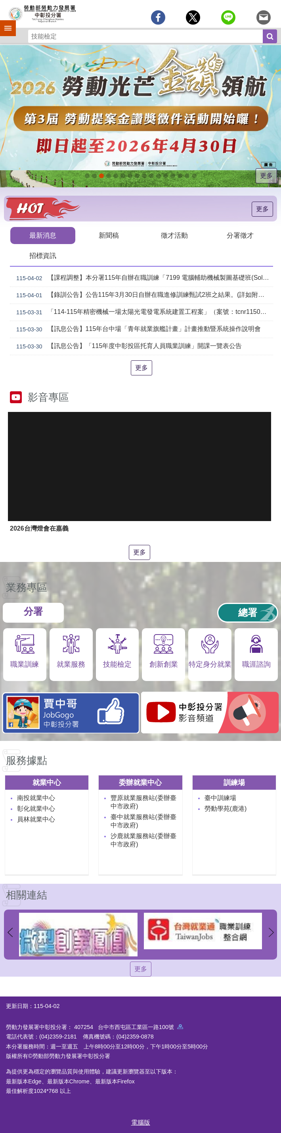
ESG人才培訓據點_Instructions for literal (122, 175)
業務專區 (26, 587)
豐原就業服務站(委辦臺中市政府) (143, 802)
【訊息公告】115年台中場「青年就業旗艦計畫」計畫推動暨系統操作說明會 (137, 329)
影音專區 (48, 397)
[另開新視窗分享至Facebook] (158, 17)
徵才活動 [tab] (174, 235)
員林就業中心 (36, 819)
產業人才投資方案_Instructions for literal (172, 175)
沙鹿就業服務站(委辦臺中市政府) (143, 840)
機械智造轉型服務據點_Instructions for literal (158, 175)
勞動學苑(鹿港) (226, 808)
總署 (247, 612)
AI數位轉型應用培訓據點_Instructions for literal (165, 175)
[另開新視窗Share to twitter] (193, 17)
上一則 (10, 932)
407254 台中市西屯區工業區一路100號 (128, 1027)
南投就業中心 (36, 797)
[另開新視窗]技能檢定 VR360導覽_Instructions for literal (194, 175)
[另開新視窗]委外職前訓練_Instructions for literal (180, 175)
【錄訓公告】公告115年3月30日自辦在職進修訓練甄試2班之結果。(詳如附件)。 (143, 295)
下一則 (271, 932)
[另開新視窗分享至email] (263, 17)
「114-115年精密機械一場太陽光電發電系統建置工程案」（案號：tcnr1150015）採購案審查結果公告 (143, 312)
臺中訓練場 (220, 797)
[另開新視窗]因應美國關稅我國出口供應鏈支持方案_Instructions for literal (87, 175)
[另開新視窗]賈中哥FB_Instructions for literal (151, 175)
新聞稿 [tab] (109, 235)
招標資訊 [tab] (42, 256)
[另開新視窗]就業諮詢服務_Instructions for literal (137, 175)
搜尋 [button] (270, 36)
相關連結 (26, 894)
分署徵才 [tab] (240, 235)
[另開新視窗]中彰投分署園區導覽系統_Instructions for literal (130, 175)
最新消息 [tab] (42, 235)
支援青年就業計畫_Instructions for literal (144, 175)
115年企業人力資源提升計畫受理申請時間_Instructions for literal (108, 175)
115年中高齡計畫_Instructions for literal (115, 175)
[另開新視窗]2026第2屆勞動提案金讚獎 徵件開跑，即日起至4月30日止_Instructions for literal (101, 175)
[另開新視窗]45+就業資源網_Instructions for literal (187, 175)
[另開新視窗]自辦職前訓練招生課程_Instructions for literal (94, 175)
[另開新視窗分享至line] (228, 17)
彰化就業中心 (36, 808)
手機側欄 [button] (4, 22)
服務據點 (26, 760)
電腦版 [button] (140, 1122)
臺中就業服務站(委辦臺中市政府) (143, 821)
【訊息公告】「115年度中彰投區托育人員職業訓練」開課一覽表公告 (127, 346)
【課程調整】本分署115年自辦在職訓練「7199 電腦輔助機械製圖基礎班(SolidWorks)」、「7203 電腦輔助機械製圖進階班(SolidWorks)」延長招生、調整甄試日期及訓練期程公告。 (143, 278)
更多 (266, 175)
